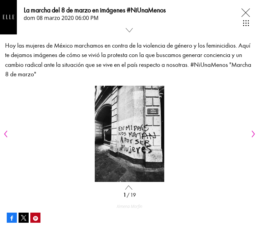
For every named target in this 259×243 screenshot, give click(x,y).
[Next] (252, 134)
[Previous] (6, 134)
